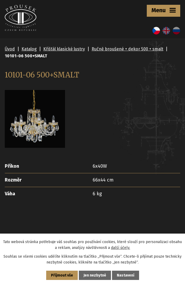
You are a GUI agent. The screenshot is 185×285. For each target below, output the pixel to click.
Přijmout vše (62, 275)
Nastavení (125, 275)
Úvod (10, 48)
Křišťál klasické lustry (64, 48)
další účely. (120, 247)
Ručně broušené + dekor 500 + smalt (127, 48)
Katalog (29, 48)
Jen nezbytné (95, 275)
